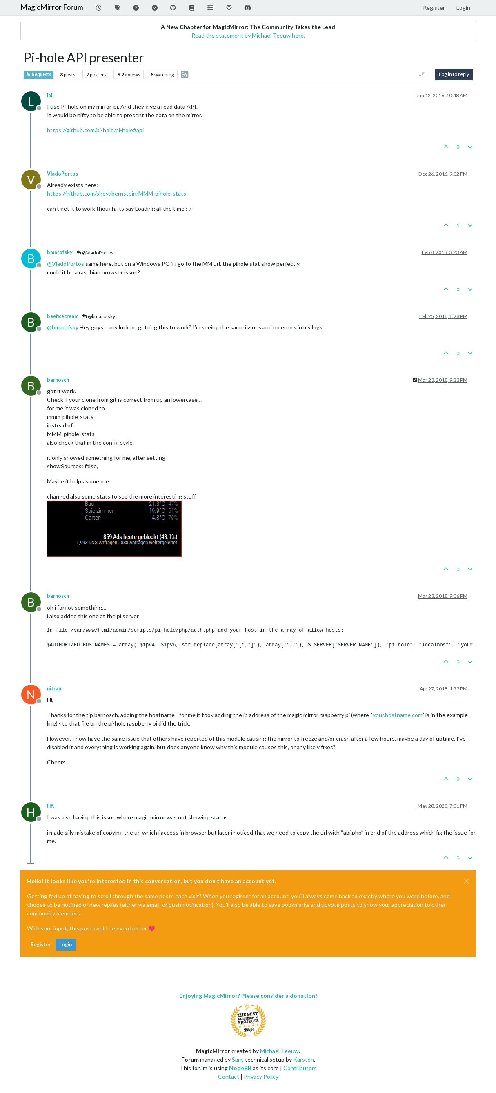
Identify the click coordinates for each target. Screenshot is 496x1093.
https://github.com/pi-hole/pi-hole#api (95, 130)
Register (41, 945)
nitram (54, 689)
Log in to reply (454, 74)
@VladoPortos (94, 252)
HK (50, 806)
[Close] (466, 881)
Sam (237, 1059)
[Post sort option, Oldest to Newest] (421, 74)
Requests (38, 74)
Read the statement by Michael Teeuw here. (248, 35)
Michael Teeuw (279, 1050)
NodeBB (240, 1067)
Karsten (303, 1059)
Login (65, 945)
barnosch (58, 380)
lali (50, 95)
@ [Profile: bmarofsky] (62, 327)
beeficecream (62, 316)
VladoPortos (62, 174)
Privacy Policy (261, 1076)
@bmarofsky (98, 316)
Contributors (300, 1067)
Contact (228, 1076)
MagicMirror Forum (51, 7)
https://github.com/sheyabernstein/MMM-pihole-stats (116, 193)
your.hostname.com (397, 714)
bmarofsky (60, 252)
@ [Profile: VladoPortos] (65, 263)
